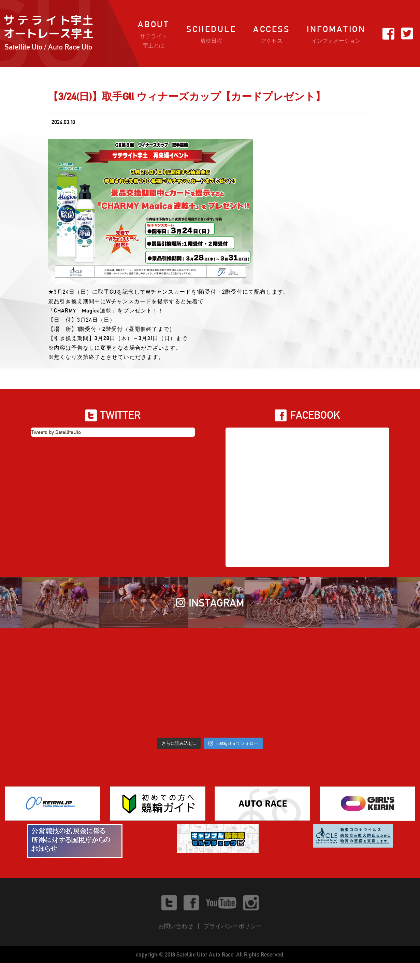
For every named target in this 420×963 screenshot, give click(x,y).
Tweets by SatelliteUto (56, 432)
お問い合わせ (175, 926)
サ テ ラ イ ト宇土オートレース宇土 (48, 34)
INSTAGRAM (210, 602)
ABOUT (154, 34)
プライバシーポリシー (233, 926)
